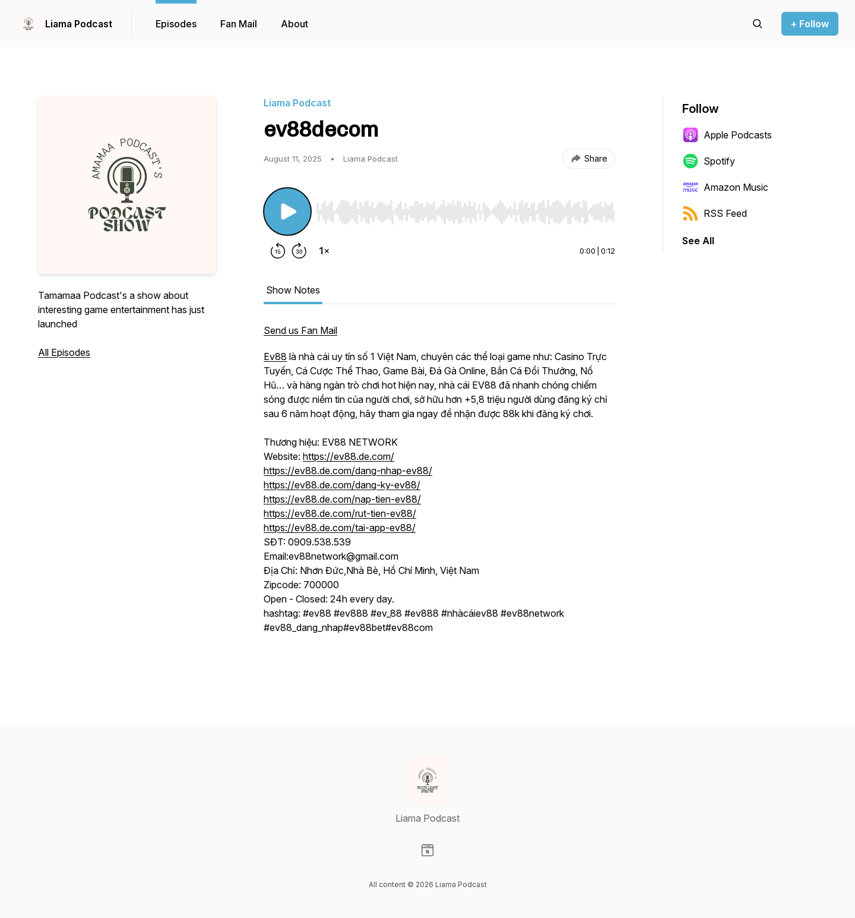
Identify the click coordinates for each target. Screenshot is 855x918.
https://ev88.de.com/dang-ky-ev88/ (342, 485)
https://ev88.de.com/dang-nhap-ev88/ (348, 471)
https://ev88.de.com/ (348, 456)
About (294, 24)
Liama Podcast (78, 24)
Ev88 (275, 356)
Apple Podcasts (727, 135)
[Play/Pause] (287, 211)
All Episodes (64, 352)
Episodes (176, 24)
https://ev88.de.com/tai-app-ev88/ (340, 528)
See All (698, 241)
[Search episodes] (757, 24)
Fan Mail (238, 24)
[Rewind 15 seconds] (278, 250)
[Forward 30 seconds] (299, 250)
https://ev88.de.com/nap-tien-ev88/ (342, 499)
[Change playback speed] (324, 250)
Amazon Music (725, 187)
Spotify (708, 161)
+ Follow (810, 24)
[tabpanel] (439, 492)
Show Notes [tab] (293, 290)
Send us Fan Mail (300, 330)
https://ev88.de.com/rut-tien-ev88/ (340, 513)
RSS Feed (714, 213)
